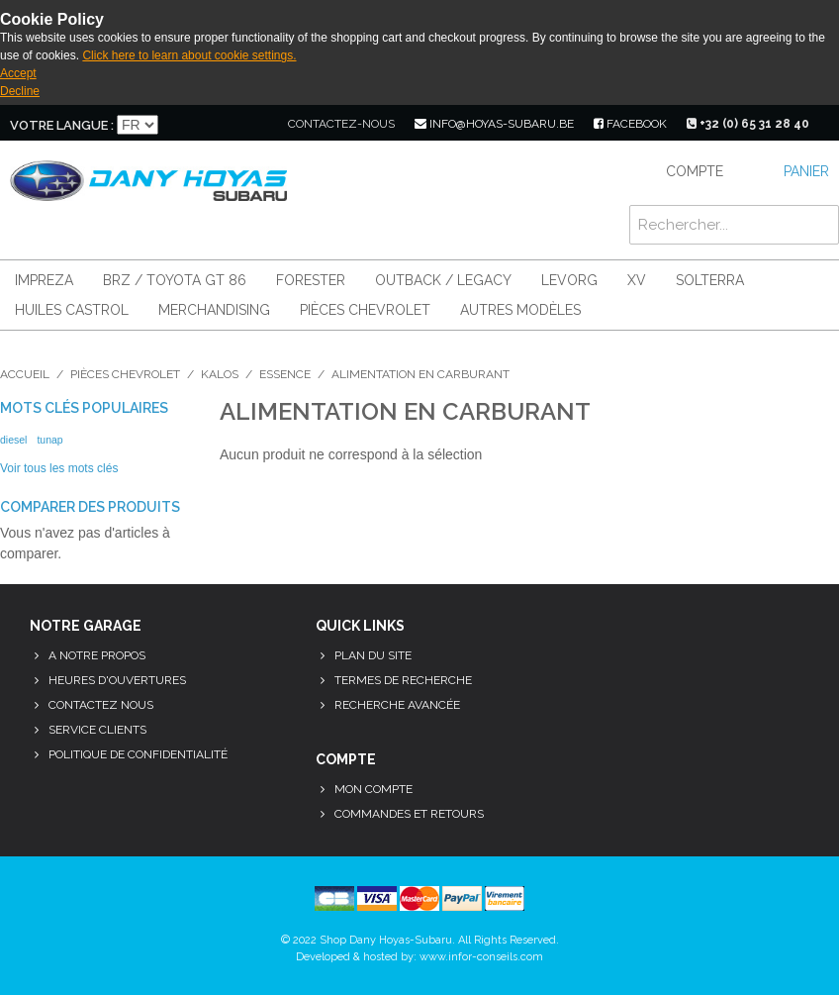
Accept (18, 73)
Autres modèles (520, 310)
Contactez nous (100, 705)
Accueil (24, 374)
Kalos (219, 374)
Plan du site (373, 655)
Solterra (710, 280)
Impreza (44, 280)
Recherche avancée (397, 705)
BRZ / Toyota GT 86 (174, 280)
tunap (49, 440)
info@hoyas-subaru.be (494, 124)
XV (636, 280)
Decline (20, 91)
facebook (630, 124)
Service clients (97, 730)
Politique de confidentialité (138, 754)
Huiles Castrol (72, 310)
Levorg (569, 280)
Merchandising (214, 310)
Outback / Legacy (443, 280)
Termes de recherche (403, 680)
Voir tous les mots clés (59, 468)
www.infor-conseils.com (481, 956)
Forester (310, 280)
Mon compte (373, 789)
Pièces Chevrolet (365, 310)
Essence (285, 374)
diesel (13, 440)
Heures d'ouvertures (117, 680)
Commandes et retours (409, 814)
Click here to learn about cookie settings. (189, 55)
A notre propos (96, 655)
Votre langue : (62, 125)
